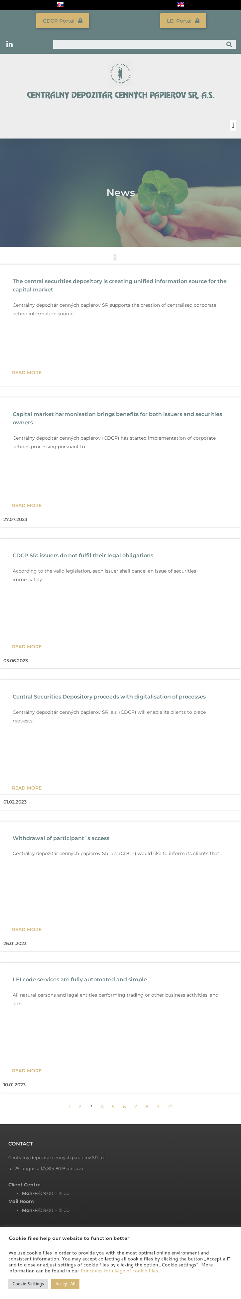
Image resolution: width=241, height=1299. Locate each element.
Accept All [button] (65, 1284)
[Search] (229, 44)
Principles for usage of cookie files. (119, 1270)
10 (170, 1106)
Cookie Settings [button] (28, 1284)
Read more (27, 373)
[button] (233, 125)
